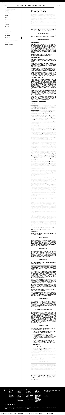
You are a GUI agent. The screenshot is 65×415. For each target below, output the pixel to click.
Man (44, 5)
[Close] (62, 1)
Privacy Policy (7, 37)
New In (18, 5)
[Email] (52, 394)
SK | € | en (46, 396)
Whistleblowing (7, 42)
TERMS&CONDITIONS (38, 394)
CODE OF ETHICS (37, 395)
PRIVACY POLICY (37, 392)
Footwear (29, 5)
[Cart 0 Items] (62, 5)
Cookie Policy (51, 55)
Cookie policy (7, 35)
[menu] (30, 6)
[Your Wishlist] (60, 5)
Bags (26, 5)
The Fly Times (28, 392)
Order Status (20, 399)
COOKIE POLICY (37, 391)
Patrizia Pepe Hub (29, 395)
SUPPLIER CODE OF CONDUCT (38, 401)
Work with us (28, 396)
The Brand (28, 391)
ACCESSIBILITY (37, 396)
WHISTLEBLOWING (38, 399)
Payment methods (21, 394)
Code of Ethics (7, 33)
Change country (29, 399)
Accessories (34, 5)
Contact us (7, 26)
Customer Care (20, 396)
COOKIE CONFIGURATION (37, 398)
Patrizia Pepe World (30, 394)
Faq (18, 395)
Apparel (22, 5)
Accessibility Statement (9, 44)
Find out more (50, 413)
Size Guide (7, 24)
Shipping (6, 15)
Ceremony (40, 5)
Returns (6, 17)
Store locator (20, 400)
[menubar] (30, 6)
